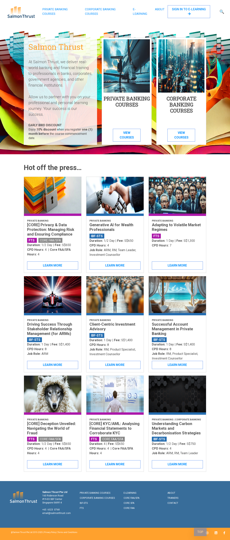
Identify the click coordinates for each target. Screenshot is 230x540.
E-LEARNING (140, 12)
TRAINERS (172, 498)
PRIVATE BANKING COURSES (55, 12)
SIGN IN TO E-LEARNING (189, 11)
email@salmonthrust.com (56, 513)
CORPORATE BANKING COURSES (100, 12)
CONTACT (172, 503)
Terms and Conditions (67, 532)
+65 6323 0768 (51, 509)
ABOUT (160, 9)
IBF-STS (84, 503)
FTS (82, 508)
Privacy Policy (50, 532)
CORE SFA (129, 503)
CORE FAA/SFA (131, 498)
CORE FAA (129, 508)
